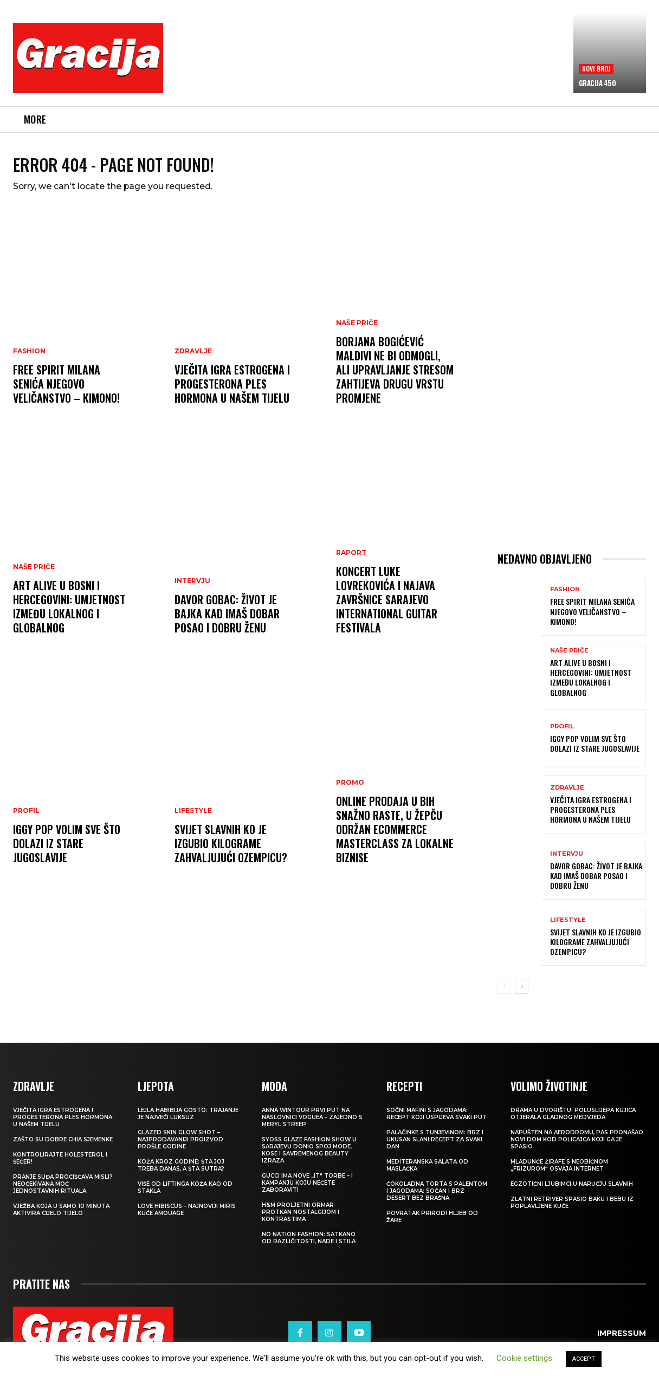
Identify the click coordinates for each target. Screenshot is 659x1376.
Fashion (29, 359)
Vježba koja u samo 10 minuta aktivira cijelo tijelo (61, 1217)
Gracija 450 (597, 82)
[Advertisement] (371, 65)
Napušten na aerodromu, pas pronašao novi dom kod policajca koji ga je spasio (577, 1147)
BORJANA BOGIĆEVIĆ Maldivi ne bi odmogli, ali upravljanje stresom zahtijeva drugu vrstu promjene (395, 377)
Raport (351, 560)
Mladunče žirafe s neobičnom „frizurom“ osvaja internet (559, 1173)
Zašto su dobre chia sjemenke (63, 1147)
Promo (350, 790)
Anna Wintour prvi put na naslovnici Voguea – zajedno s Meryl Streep (312, 1124)
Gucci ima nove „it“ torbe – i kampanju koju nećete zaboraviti (307, 1190)
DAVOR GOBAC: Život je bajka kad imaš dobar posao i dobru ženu (227, 621)
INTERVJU (192, 588)
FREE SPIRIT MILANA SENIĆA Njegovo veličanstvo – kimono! (66, 391)
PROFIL (26, 818)
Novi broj (596, 68)
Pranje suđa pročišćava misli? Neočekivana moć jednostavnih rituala (63, 1191)
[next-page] (521, 994)
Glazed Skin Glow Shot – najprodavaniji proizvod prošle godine (180, 1147)
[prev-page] (504, 994)
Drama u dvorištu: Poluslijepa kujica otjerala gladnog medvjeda (573, 1121)
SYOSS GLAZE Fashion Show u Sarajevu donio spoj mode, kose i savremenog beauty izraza (309, 1158)
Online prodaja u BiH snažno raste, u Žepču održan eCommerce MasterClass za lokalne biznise (395, 836)
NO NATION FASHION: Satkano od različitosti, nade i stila (309, 1245)
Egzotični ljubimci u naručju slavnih (572, 1191)
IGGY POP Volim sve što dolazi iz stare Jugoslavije (66, 851)
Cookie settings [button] (524, 1358)
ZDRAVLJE (193, 359)
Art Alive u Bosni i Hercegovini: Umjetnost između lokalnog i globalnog (69, 614)
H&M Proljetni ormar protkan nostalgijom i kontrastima (300, 1219)
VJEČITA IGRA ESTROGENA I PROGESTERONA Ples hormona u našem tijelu (232, 391)
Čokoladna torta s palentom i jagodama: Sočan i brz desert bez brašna (436, 1198)
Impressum (621, 1341)
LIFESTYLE (193, 818)
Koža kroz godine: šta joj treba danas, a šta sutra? (181, 1173)
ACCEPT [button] (583, 1358)
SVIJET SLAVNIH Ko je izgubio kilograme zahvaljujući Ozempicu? (231, 851)
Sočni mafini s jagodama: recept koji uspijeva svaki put (436, 1121)
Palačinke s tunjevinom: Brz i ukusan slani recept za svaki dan (434, 1147)
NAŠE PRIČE (34, 574)
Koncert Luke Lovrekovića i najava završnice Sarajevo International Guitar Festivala (386, 607)
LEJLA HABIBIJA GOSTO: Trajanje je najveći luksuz (188, 1121)
